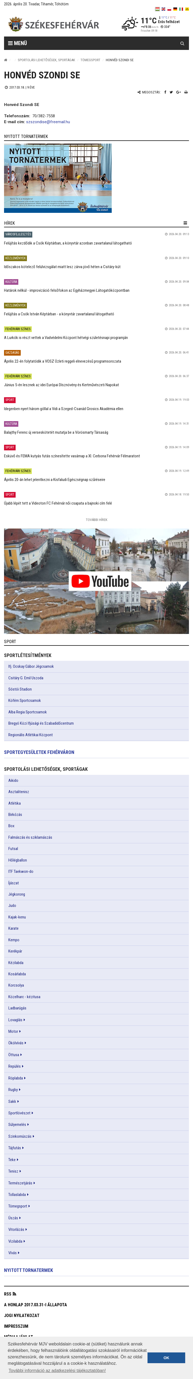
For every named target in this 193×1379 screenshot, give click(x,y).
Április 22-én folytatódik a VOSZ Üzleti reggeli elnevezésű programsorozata (62, 361)
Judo (12, 905)
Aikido (13, 780)
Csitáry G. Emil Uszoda (25, 678)
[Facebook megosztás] (165, 92)
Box (11, 825)
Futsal (13, 848)
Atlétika (14, 803)
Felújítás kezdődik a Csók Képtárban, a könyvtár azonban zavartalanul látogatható (68, 243)
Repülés (14, 1066)
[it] (181, 9)
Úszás (13, 1218)
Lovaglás (15, 1019)
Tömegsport (90, 60)
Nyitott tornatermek (28, 1270)
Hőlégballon (17, 860)
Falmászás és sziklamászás (30, 837)
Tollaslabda (17, 1194)
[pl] (169, 9)
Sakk (12, 1101)
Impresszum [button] (16, 1326)
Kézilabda (15, 962)
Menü (17, 43)
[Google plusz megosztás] (178, 92)
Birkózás (15, 814)
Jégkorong (16, 894)
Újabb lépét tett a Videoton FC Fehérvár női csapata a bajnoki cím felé (58, 503)
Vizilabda (15, 1241)
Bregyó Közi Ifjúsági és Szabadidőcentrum (41, 723)
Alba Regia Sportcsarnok (27, 712)
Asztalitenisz (18, 791)
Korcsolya (16, 985)
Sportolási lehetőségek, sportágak (46, 60)
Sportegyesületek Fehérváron (39, 752)
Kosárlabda (17, 974)
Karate (13, 928)
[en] (163, 9)
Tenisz (13, 1171)
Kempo (13, 939)
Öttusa (13, 1054)
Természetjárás (20, 1183)
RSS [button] (7, 1294)
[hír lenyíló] (185, 223)
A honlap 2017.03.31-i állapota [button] (35, 1304)
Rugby (13, 1089)
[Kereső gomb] (182, 43)
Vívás (12, 1252)
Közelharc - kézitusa (24, 996)
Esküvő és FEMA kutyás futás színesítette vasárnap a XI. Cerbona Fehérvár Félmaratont (72, 456)
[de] (175, 9)
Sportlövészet (19, 1113)
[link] (96, 178)
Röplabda (15, 1078)
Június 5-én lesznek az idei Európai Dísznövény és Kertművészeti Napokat (61, 384)
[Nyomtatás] (186, 92)
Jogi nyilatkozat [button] (22, 1315)
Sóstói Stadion (20, 689)
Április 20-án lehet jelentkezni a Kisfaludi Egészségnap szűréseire (54, 479)
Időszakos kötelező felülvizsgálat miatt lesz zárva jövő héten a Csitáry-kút (62, 266)
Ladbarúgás (17, 1008)
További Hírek (96, 520)
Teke (12, 1159)
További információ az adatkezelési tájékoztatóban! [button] (57, 1370)
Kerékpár (15, 951)
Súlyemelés (17, 1124)
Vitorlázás (16, 1229)
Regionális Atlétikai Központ (30, 734)
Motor (13, 1031)
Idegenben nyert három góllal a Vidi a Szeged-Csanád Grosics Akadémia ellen (63, 408)
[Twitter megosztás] (171, 92)
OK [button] (166, 1358)
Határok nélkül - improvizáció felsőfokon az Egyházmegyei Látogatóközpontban (66, 290)
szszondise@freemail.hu (48, 121)
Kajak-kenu (17, 917)
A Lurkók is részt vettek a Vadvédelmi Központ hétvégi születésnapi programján (66, 337)
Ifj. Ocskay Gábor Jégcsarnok (31, 666)
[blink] (187, 9)
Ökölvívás (15, 1043)
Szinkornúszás (19, 1136)
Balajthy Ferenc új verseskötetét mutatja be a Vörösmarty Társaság (56, 432)
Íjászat (13, 883)
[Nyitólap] (5, 60)
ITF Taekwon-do (20, 871)
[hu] (157, 9)
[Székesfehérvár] (53, 24)
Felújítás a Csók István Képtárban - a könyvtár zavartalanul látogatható (59, 314)
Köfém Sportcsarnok (24, 700)
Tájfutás (14, 1147)
